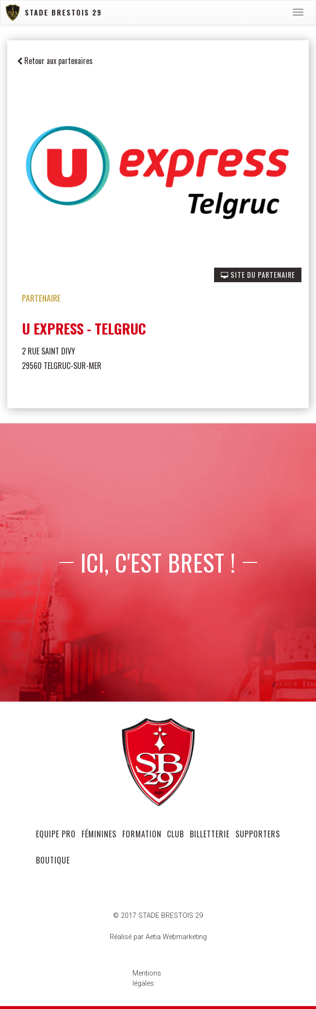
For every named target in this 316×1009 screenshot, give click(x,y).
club (175, 834)
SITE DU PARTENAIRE (258, 275)
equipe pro (56, 834)
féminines (99, 834)
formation (142, 834)
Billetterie (210, 834)
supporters (257, 834)
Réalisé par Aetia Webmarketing (158, 937)
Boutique (53, 860)
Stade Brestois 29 (53, 13)
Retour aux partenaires (55, 60)
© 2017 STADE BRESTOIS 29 (158, 916)
